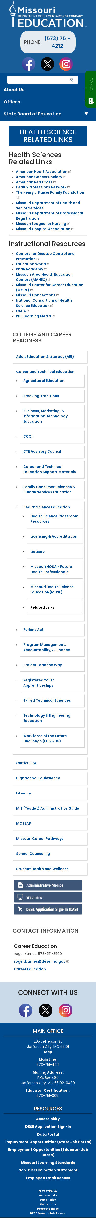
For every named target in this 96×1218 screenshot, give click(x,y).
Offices (48, 102)
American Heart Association (44, 171)
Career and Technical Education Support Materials (49, 469)
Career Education (30, 969)
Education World (33, 264)
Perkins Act (33, 629)
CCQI (28, 436)
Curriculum (26, 763)
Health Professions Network (43, 187)
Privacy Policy (47, 1191)
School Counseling (33, 853)
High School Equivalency (38, 778)
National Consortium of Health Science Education (44, 303)
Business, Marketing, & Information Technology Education (45, 416)
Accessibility (48, 1118)
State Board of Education (48, 114)
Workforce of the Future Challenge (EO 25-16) (45, 738)
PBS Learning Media (36, 316)
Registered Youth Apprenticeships (39, 683)
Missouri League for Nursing (43, 223)
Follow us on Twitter (49, 64)
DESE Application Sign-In (48, 1126)
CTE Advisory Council (42, 451)
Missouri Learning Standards (48, 1162)
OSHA (23, 310)
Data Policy (48, 1200)
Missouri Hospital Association (45, 228)
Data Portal (48, 1134)
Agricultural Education (43, 380)
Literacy (23, 793)
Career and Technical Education (45, 371)
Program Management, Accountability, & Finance (46, 647)
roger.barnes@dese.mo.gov (42, 961)
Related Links (42, 607)
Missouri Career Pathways (40, 838)
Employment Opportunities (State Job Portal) (48, 1141)
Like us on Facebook (31, 64)
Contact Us (48, 1204)
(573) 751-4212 (57, 42)
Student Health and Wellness (42, 868)
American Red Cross (36, 182)
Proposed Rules (48, 1209)
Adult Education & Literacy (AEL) (45, 356)
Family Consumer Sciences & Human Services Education (49, 489)
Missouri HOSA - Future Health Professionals (51, 569)
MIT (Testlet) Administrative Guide (47, 808)
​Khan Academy (31, 269)
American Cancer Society (41, 176)
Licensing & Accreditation (53, 536)
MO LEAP (23, 823)
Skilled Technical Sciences (47, 700)
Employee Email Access (48, 1177)
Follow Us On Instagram (68, 64)
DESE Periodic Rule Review (48, 1213)
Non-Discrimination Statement (48, 1170)
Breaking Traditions (41, 395)
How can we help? (91, 84)
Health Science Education (46, 507)
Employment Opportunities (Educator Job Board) (48, 1152)
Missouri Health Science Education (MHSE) (52, 589)
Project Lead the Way (42, 664)
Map (48, 1051)
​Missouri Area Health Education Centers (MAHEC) (44, 277)
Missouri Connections (38, 295)
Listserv (37, 551)
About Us (48, 89)
